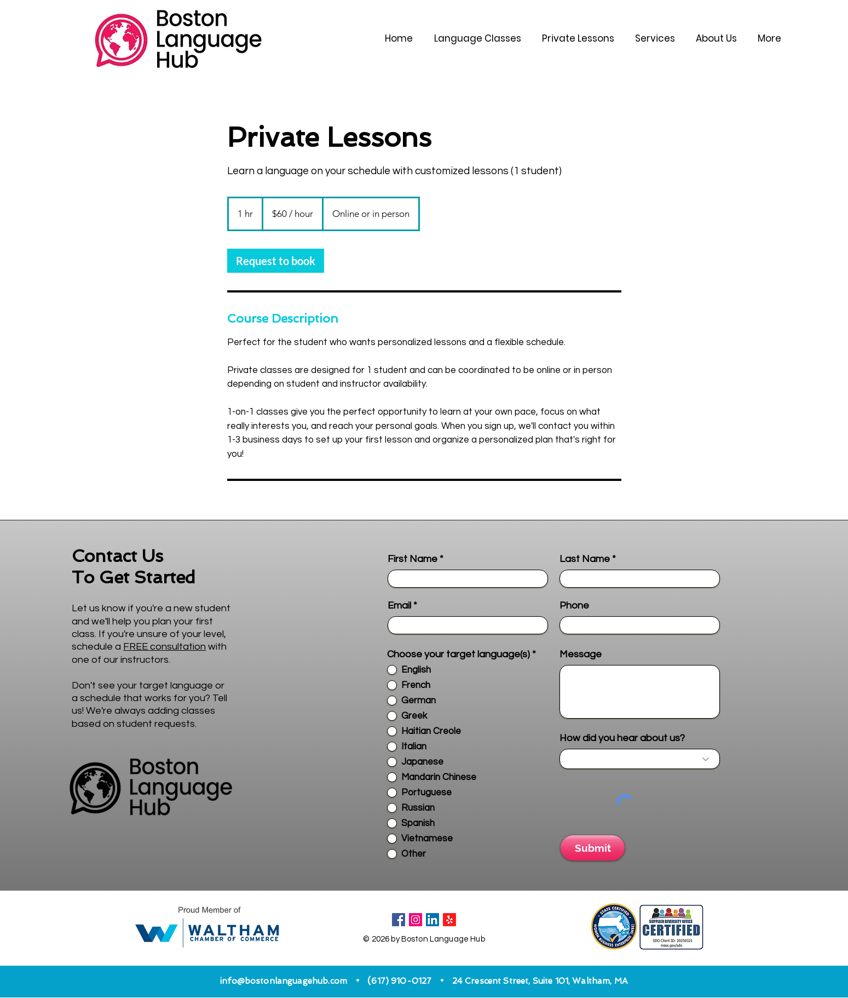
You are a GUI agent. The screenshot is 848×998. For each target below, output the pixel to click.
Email (399, 606)
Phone (574, 606)
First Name (412, 559)
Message (580, 654)
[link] (275, 261)
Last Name (584, 559)
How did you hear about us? (622, 738)
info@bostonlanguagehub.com (283, 981)
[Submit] (593, 848)
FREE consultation (164, 646)
